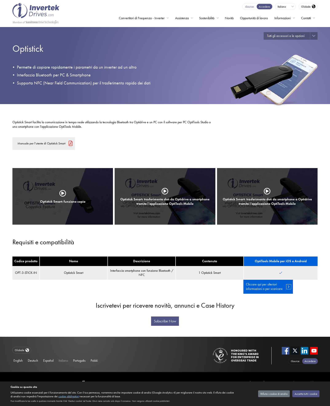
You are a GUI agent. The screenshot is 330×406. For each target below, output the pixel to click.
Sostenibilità (206, 18)
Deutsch (33, 360)
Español (48, 360)
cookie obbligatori (68, 396)
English (18, 360)
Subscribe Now (165, 321)
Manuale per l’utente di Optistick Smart (41, 143)
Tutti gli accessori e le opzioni (286, 36)
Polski (94, 360)
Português (79, 360)
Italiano (63, 360)
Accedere (264, 6)
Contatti (306, 18)
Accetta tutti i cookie (306, 394)
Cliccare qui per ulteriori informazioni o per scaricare (264, 286)
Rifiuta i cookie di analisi (274, 394)
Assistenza (182, 18)
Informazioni (282, 18)
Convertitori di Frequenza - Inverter (142, 18)
